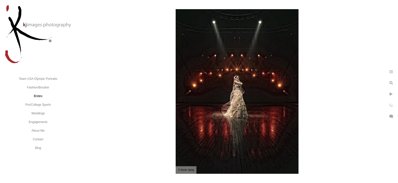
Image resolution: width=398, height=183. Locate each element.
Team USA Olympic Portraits (38, 79)
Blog (38, 148)
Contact (38, 139)
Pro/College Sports (38, 104)
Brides (38, 96)
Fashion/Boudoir (38, 87)
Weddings (38, 113)
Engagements (38, 122)
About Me (37, 130)
